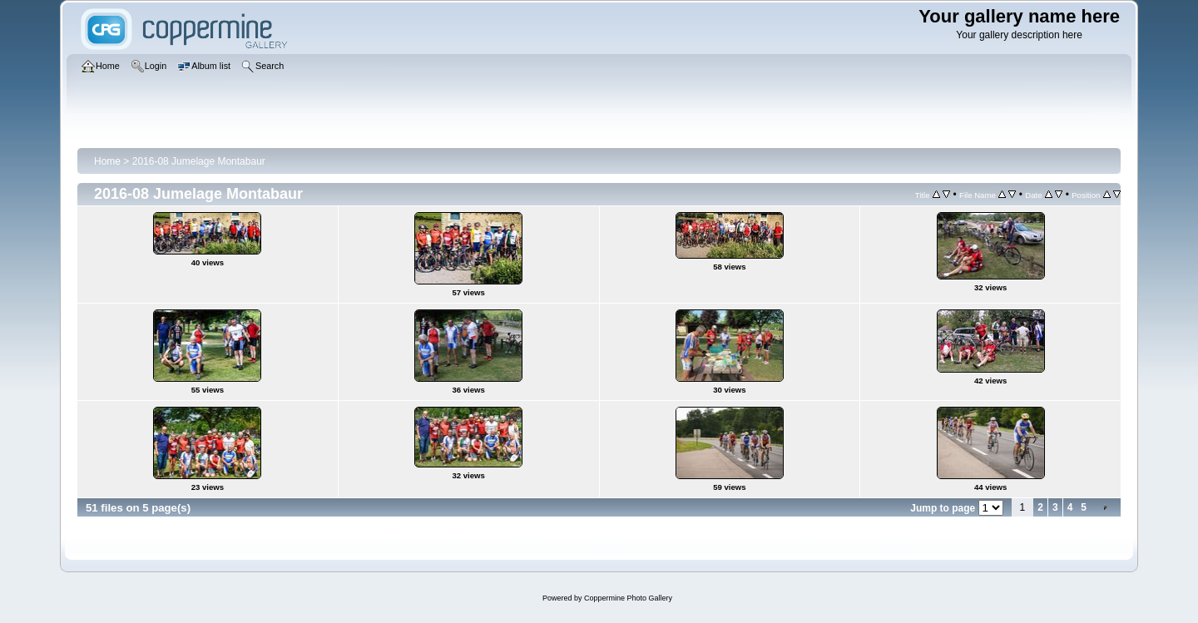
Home (107, 161)
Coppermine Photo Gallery (628, 598)
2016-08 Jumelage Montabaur (198, 161)
